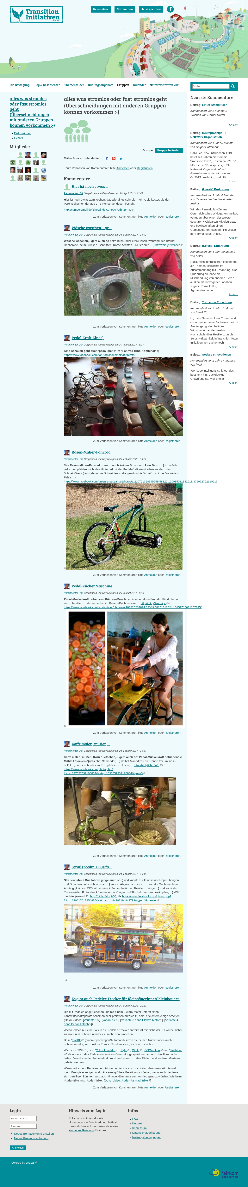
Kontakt (137, 1123)
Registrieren (145, 168)
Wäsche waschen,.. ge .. (92, 227)
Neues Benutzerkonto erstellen (34, 1133)
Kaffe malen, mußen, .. (91, 743)
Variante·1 (91, 1020)
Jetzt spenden (151, 9)
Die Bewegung (20, 85)
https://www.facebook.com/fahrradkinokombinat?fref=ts (100, 355)
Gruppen (123, 85)
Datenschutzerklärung (146, 1132)
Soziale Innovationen (216, 354)
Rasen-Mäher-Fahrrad (91, 452)
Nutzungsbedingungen (146, 1137)
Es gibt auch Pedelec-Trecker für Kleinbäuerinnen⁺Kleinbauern (126, 998)
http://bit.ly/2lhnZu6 (148, 765)
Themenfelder (74, 85)
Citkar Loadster (107, 1050)
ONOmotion (153, 1050)
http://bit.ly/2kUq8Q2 (105, 896)
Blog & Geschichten (47, 85)
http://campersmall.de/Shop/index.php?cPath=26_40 (99, 209)
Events (18, 138)
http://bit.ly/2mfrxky (154, 603)
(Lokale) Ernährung (215, 189)
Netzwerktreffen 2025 (165, 85)
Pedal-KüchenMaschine (92, 586)
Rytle (125, 1050)
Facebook (170, 9)
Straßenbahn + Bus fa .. (92, 867)
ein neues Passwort (82, 1130)
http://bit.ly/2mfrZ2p (169, 245)
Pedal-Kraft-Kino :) (88, 337)
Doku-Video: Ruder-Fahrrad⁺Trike (127, 1080)
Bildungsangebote (100, 85)
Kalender (139, 85)
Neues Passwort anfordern (31, 1138)
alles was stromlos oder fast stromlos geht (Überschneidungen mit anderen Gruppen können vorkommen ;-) (32, 111)
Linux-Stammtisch (214, 104)
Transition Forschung (217, 302)
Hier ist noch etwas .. (90, 186)
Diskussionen (22, 133)
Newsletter (100, 9)
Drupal (31, 1162)
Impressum (139, 1128)
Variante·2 (110, 1020)
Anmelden (123, 168)
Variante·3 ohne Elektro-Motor (141, 1020)
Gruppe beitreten (168, 150)
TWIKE (78, 1040)
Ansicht (233, 125)
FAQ (135, 1118)
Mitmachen (125, 9)
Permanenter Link (73, 193)
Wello (137, 1050)
